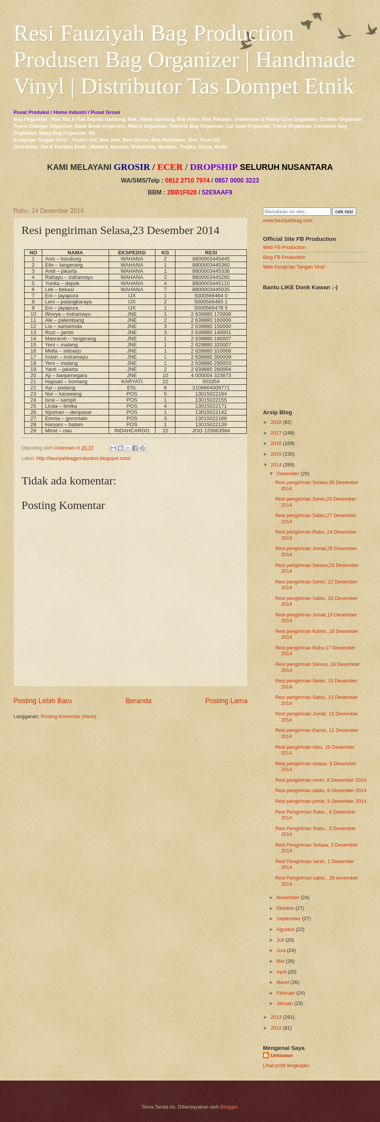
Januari (284, 1003)
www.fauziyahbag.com (287, 220)
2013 (276, 1017)
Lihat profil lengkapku (286, 1065)
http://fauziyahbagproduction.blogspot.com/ (83, 458)
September (288, 918)
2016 (276, 443)
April (281, 972)
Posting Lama (226, 701)
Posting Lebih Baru (42, 701)
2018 (276, 422)
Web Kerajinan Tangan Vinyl (294, 267)
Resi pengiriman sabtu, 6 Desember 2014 (321, 790)
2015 (276, 454)
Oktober (285, 908)
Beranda (139, 701)
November (287, 897)
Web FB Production (284, 247)
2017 (276, 433)
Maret (282, 982)
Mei (280, 961)
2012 (276, 1028)
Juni (281, 950)
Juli (280, 940)
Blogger (228, 1107)
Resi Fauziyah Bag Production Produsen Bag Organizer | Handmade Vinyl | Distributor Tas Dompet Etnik (184, 59)
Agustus (285, 929)
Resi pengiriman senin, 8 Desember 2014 (320, 780)
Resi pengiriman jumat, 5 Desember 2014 (321, 801)
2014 (276, 465)
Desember (287, 473)
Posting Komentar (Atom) (69, 716)
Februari (285, 993)
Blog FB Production (284, 257)
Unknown (282, 1055)
